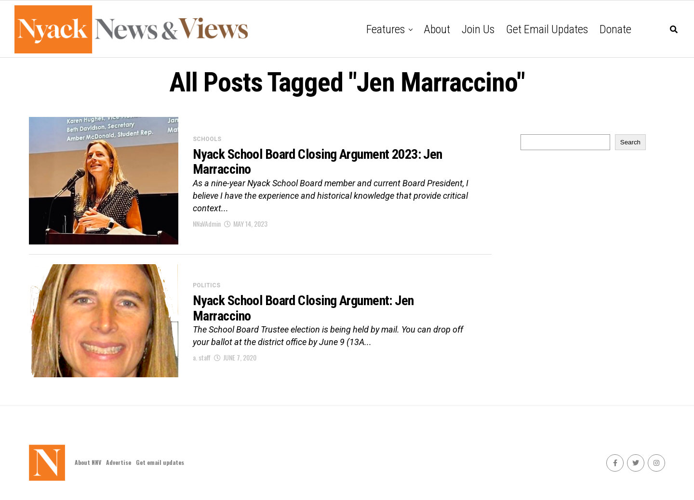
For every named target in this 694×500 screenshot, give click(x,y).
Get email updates (547, 29)
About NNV (88, 462)
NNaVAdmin (207, 223)
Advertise (118, 462)
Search (630, 142)
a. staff (202, 357)
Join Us (478, 29)
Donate (615, 29)
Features (385, 29)
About (437, 29)
